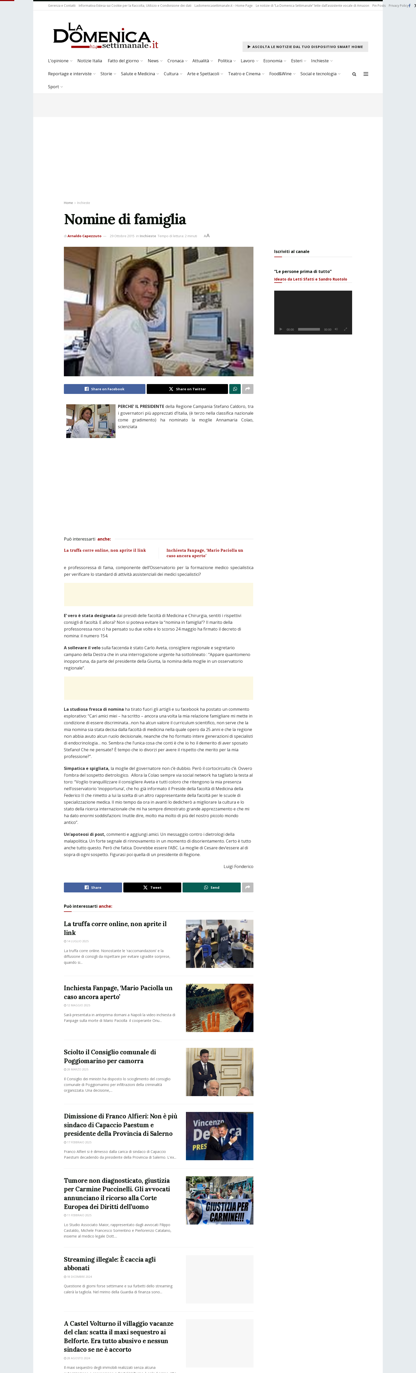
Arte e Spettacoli (203, 74)
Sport (53, 87)
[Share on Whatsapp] (235, 389)
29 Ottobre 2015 (122, 236)
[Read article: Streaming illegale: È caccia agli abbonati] (219, 1284)
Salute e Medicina (138, 74)
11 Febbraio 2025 (77, 1215)
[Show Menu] (366, 74)
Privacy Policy (398, 5)
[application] (313, 312)
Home (68, 203)
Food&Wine (280, 74)
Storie (106, 74)
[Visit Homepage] (105, 35)
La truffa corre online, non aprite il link (105, 550)
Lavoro (247, 61)
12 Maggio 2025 (77, 1005)
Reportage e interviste (70, 74)
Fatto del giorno (123, 61)
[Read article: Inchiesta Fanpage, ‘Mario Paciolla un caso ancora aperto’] (219, 1008)
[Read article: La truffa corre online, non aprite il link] (219, 944)
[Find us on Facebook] (409, 5)
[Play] (281, 329)
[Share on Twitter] (187, 389)
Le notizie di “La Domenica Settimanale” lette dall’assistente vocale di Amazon (312, 5)
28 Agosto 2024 (77, 1365)
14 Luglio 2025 (76, 941)
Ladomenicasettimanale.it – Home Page (223, 5)
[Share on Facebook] (104, 389)
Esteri (296, 61)
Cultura (171, 74)
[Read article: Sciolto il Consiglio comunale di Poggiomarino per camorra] (219, 1072)
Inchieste (320, 61)
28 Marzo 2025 (76, 1069)
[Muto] (336, 329)
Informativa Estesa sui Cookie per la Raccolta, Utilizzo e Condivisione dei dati (135, 5)
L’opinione (58, 61)
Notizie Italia (89, 61)
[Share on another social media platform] (247, 389)
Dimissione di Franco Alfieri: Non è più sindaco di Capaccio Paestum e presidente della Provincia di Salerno (120, 1125)
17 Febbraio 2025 (77, 1142)
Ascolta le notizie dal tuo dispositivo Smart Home (305, 46)
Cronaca (175, 61)
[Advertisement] (208, 156)
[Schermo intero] (345, 329)
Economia (272, 61)
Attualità (200, 61)
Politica (225, 61)
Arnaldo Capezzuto (85, 236)
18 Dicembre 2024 (78, 1281)
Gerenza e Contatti (62, 5)
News (153, 61)
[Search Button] (354, 73)
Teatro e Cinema (244, 74)
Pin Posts (379, 5)
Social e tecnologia (318, 74)
